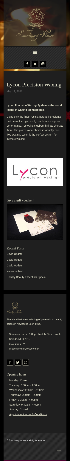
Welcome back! (15, 271)
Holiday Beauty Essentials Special (26, 277)
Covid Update (15, 253)
